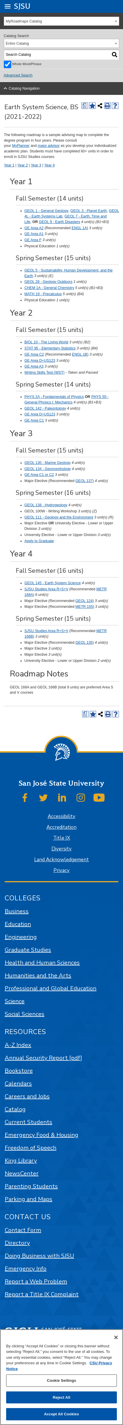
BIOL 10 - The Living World (46, 342)
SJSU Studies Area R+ (43, 589)
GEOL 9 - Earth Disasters (59, 222)
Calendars (18, 1084)
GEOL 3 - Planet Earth (88, 211)
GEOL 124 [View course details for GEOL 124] (84, 601)
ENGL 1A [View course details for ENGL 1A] (79, 228)
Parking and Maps (28, 1199)
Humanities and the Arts (38, 975)
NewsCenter (22, 1173)
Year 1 (9, 165)
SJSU (22, 6)
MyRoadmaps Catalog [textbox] (24, 21)
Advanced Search (18, 75)
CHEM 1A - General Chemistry (49, 288)
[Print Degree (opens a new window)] (85, 105)
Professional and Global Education (50, 988)
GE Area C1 (34, 420)
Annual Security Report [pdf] (43, 1058)
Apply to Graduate (39, 541)
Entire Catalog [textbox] (17, 43)
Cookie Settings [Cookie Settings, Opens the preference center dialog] (61, 1380)
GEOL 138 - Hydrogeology (46, 505)
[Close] (116, 1337)
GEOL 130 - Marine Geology (48, 463)
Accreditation (61, 827)
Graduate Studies (28, 950)
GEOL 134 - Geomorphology (48, 469)
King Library (21, 1161)
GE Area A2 (34, 228)
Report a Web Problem (36, 1281)
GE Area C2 (34, 354)
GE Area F (33, 240)
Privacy (61, 870)
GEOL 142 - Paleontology (45, 408)
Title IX (61, 838)
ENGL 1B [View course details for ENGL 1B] (79, 354)
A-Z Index (18, 1045)
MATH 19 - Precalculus (43, 294)
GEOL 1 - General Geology (47, 211)
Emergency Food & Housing (41, 1135)
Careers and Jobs (27, 1096)
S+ (63, 589)
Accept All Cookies (61, 1414)
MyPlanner (21, 146)
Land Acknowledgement (61, 859)
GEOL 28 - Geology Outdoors (48, 282)
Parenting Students (31, 1186)
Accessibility (61, 816)
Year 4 (49, 165)
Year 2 (22, 165)
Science (15, 1001)
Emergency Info (25, 1269)
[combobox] (61, 21)
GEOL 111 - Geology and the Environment (59, 517)
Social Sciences (24, 1014)
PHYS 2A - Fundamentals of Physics (54, 397)
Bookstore (19, 1071)
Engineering (21, 937)
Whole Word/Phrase (26, 64)
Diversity (61, 848)
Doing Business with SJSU (39, 1256)
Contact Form (23, 1230)
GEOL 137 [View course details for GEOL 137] (84, 481)
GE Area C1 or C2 (39, 475)
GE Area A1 (34, 234)
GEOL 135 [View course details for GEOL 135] (84, 643)
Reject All (61, 1397)
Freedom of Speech (30, 1148)
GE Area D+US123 (40, 361)
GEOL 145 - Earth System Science (53, 583)
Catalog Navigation (24, 88)
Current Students (28, 1122)
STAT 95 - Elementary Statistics (50, 348)
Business (17, 911)
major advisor (49, 146)
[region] (61, 1377)
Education (18, 924)
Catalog (15, 1109)
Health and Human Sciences (42, 963)
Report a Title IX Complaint (42, 1294)
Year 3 (36, 165)
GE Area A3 (34, 366)
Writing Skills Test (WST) (45, 372)
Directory (17, 1243)
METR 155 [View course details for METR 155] (84, 607)
